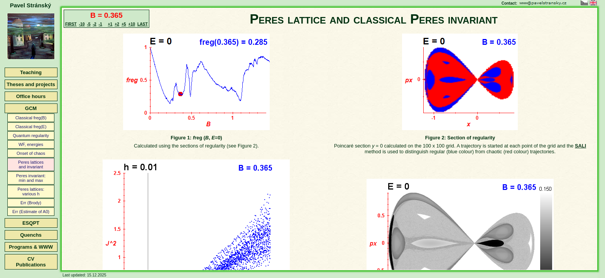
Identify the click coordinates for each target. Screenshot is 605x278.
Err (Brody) (30, 202)
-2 (94, 24)
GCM (31, 108)
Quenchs (31, 235)
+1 (110, 24)
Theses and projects (31, 84)
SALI (580, 146)
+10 (131, 24)
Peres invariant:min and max (31, 178)
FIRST (71, 24)
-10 (82, 24)
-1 (100, 24)
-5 (88, 24)
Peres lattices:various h (30, 191)
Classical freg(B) (31, 117)
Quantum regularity (31, 135)
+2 (117, 24)
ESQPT (30, 223)
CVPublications (31, 262)
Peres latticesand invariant (31, 164)
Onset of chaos (31, 153)
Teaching (31, 72)
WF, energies (31, 144)
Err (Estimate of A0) (30, 211)
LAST (142, 24)
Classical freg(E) (31, 126)
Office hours (31, 96)
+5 (124, 24)
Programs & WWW (31, 247)
